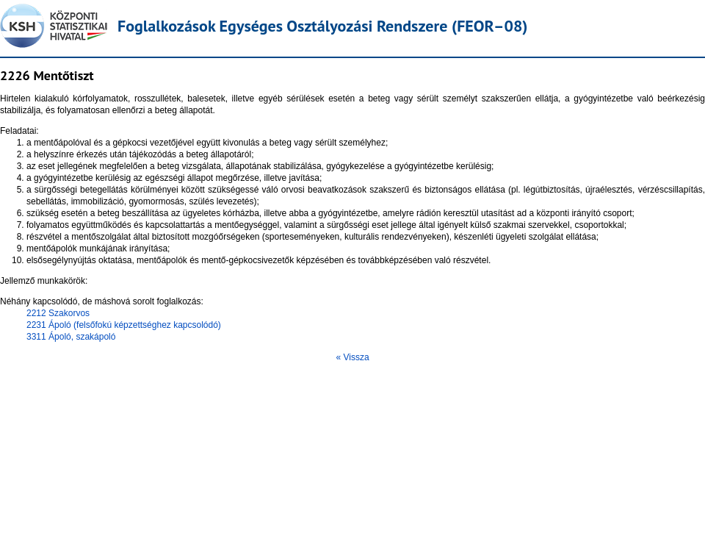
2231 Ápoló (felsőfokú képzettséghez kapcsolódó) (123, 325)
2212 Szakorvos (58, 313)
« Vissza (352, 357)
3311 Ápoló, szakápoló (70, 337)
